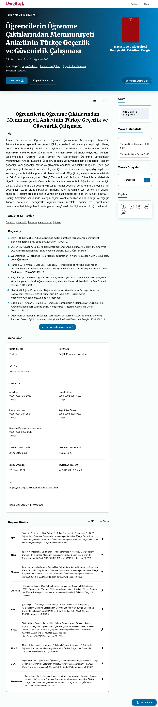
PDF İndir (16, 80)
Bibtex (104, 521)
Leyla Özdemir (29, 66)
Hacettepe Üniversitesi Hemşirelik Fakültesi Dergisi (131, 48)
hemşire (32, 222)
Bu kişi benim (35, 428)
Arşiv (121, 98)
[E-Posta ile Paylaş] (123, 212)
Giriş (146, 4)
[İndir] (147, 180)
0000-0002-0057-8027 (70, 396)
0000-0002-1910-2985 (20, 396)
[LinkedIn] (146, 206)
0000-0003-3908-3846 (20, 432)
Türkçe (135, 4)
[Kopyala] (102, 539)
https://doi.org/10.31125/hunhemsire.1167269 (33, 487)
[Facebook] (123, 206)
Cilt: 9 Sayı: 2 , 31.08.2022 (130, 113)
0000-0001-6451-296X (20, 414)
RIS (91, 521)
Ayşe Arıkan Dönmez (74, 66)
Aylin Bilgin (12, 66)
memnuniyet (45, 222)
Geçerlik (10, 222)
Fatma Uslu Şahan (50, 66)
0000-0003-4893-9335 (70, 414)
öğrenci (57, 222)
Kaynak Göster (43, 80)
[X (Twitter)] (138, 206)
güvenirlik (21, 222)
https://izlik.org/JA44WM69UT (26, 504)
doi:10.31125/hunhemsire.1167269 (76, 558)
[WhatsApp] (131, 206)
